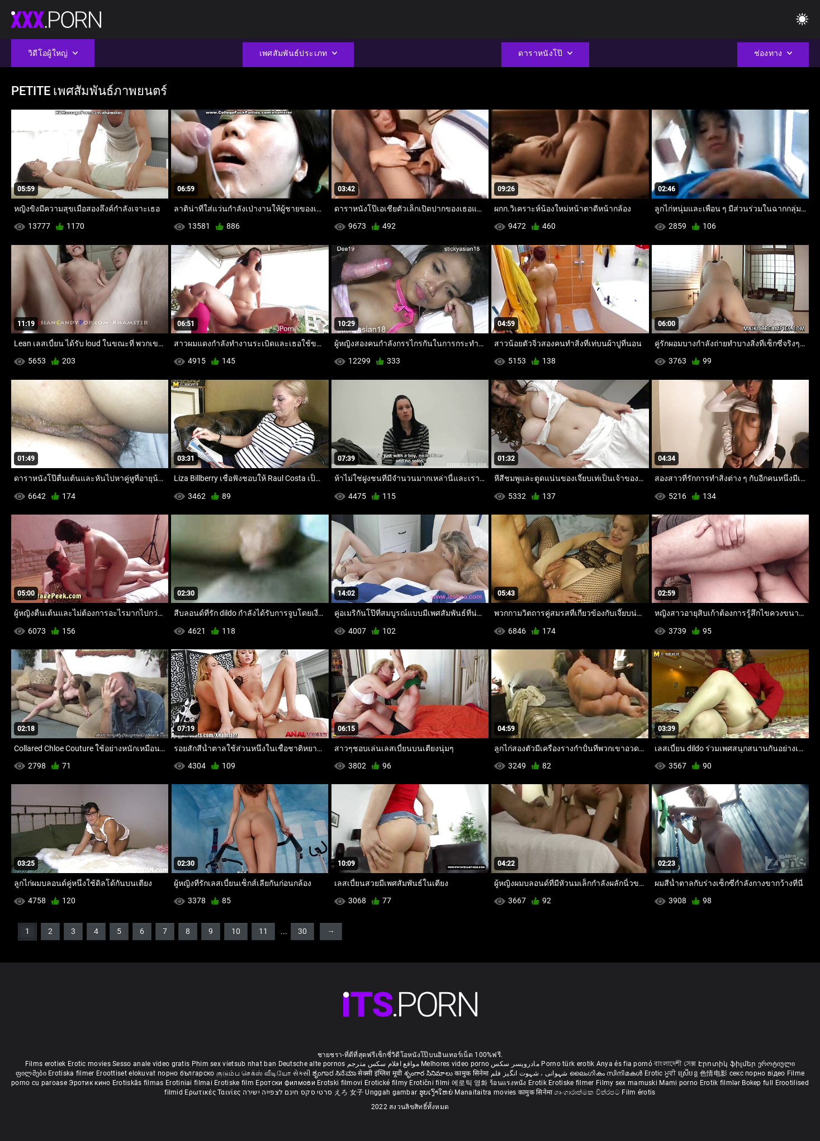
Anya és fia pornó (624, 1064)
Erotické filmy (387, 1083)
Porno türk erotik (567, 1064)
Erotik (538, 1083)
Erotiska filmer (72, 1073)
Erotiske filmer (572, 1083)
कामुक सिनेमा (472, 1073)
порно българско (186, 1073)
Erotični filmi (430, 1083)
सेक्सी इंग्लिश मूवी (380, 1073)
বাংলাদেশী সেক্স (675, 1064)
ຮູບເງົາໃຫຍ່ (437, 1092)
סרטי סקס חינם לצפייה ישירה (288, 1092)
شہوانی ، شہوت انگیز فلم (530, 1073)
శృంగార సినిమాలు (429, 1073)
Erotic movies (90, 1064)
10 (235, 931)
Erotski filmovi (340, 1083)
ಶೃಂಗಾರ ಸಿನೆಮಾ (335, 1073)
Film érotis (638, 1092)
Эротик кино (90, 1083)
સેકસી (302, 1073)
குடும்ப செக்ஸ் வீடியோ (253, 1073)
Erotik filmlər (721, 1083)
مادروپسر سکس (515, 1064)
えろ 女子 (349, 1092)
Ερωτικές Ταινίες (213, 1092)
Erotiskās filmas (138, 1083)
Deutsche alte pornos (311, 1064)
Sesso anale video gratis (150, 1064)
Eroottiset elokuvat (127, 1073)
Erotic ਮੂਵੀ (661, 1073)
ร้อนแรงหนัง (509, 1083)
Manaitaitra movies (486, 1092)
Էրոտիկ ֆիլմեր (728, 1064)
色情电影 (714, 1073)
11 (263, 931)
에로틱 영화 (471, 1083)
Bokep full (757, 1083)
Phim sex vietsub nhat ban (234, 1064)
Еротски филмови (286, 1083)
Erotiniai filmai (189, 1083)
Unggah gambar (392, 1092)
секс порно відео (757, 1073)
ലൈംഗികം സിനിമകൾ (607, 1073)
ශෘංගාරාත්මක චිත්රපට (588, 1092)
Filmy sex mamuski (626, 1083)
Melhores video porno (455, 1064)
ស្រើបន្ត (689, 1073)
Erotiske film (234, 1083)
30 (302, 931)
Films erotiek (45, 1064)
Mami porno (678, 1083)
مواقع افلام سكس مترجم (383, 1064)
